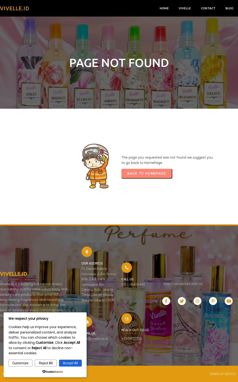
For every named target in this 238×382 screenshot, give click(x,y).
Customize (20, 363)
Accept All (70, 363)
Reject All (46, 363)
